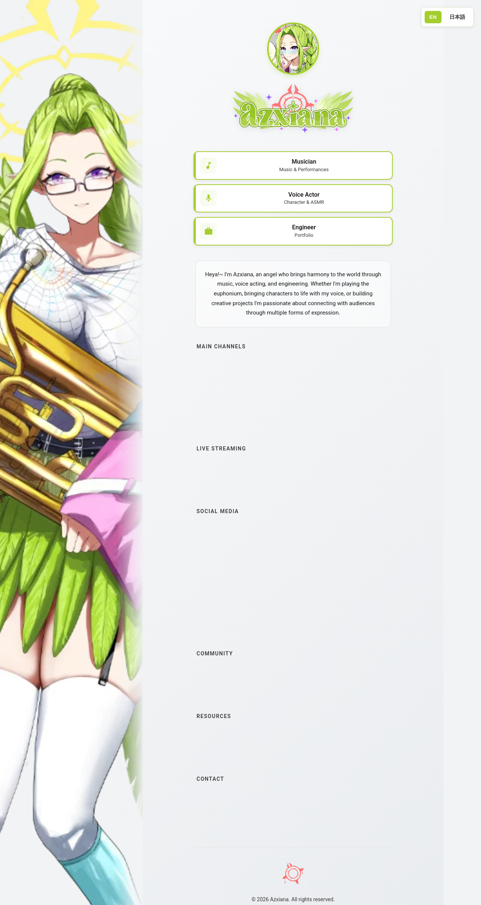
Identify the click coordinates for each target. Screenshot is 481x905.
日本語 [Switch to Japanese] (457, 17)
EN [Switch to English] (432, 17)
